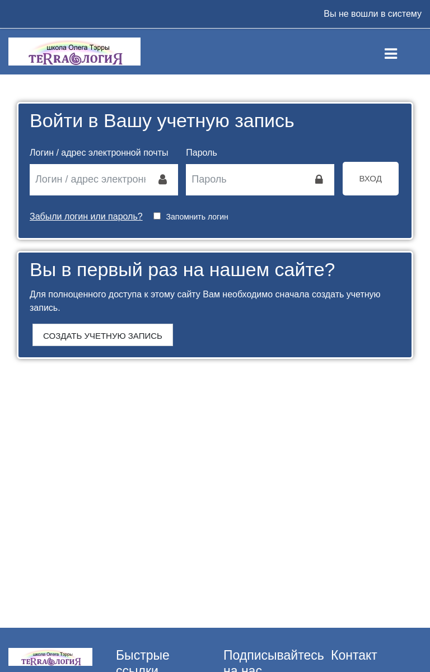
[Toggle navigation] (400, 51)
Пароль (201, 152)
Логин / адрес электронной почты (99, 152)
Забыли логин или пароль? (86, 216)
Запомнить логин (197, 216)
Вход (370, 178)
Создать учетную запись (102, 335)
